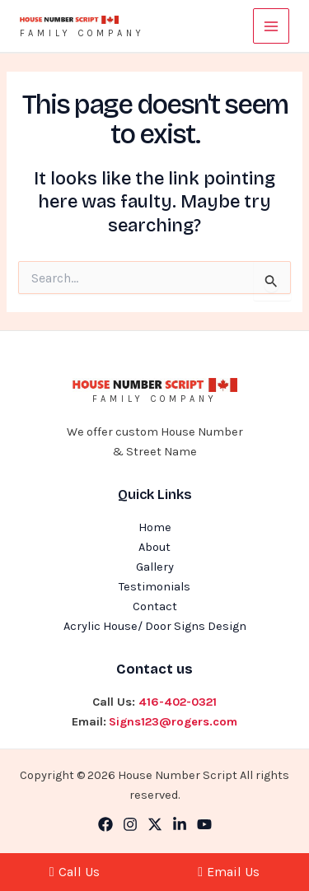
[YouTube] (204, 824)
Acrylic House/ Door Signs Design (154, 626)
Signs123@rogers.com (173, 722)
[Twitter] (154, 824)
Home (154, 527)
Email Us (229, 871)
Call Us (74, 871)
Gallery (155, 567)
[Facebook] (105, 824)
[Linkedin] (179, 824)
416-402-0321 (177, 702)
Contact (155, 606)
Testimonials (154, 587)
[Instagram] (130, 824)
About (154, 547)
